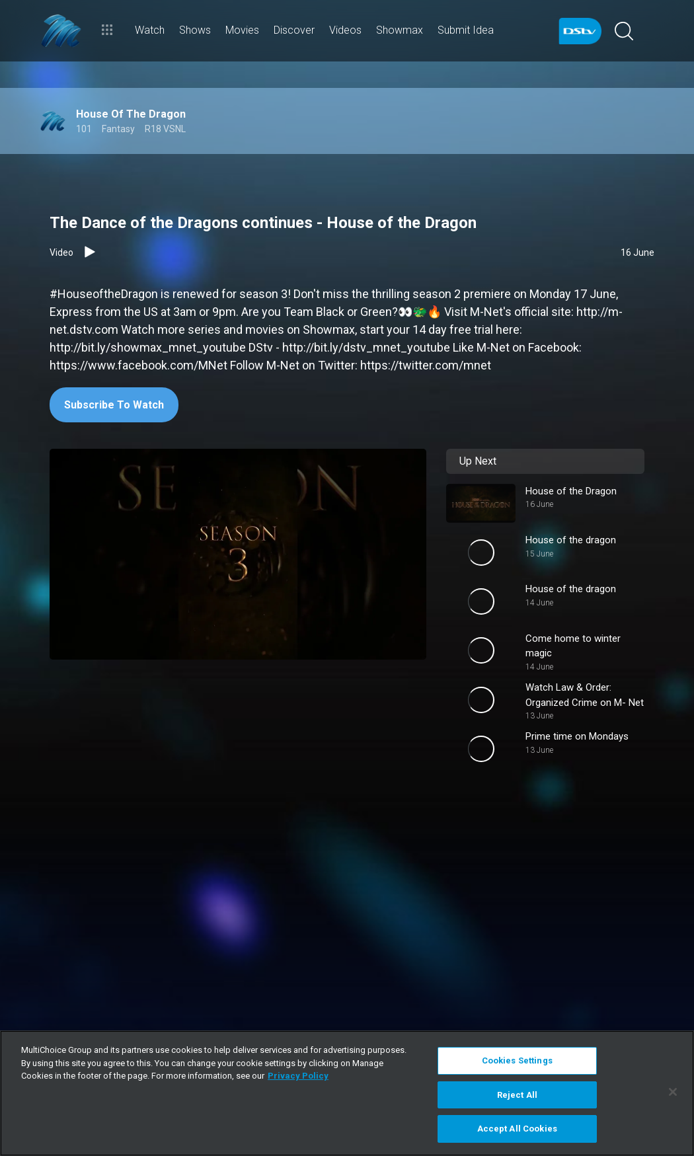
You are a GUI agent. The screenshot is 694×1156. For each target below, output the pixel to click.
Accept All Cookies (517, 1129)
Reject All (517, 1095)
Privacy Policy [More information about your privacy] (298, 1076)
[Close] (672, 1091)
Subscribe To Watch (114, 405)
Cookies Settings (517, 1060)
